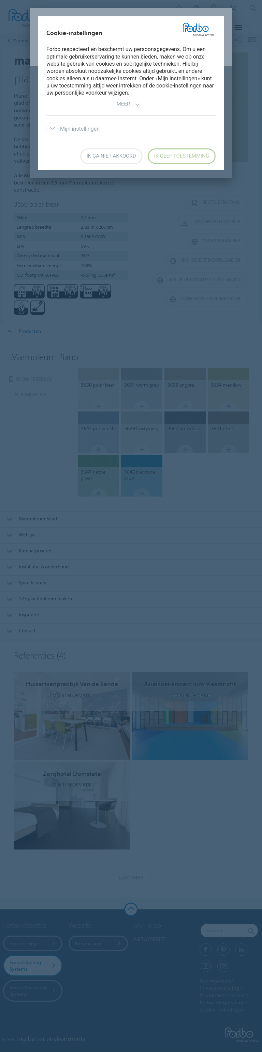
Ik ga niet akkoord (111, 156)
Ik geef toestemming (181, 156)
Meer (128, 105)
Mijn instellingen (73, 129)
